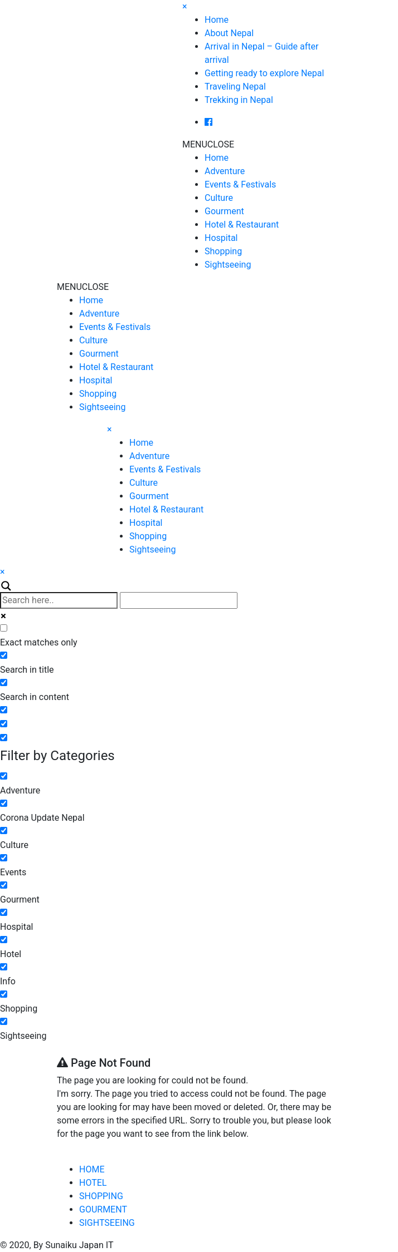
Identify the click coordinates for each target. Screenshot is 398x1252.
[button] (208, 144)
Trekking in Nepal (239, 100)
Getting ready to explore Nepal (264, 73)
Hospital (221, 238)
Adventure (225, 171)
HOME (91, 1169)
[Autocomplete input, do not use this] (178, 600)
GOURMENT (103, 1209)
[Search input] (59, 600)
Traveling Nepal (235, 86)
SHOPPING (101, 1196)
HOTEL (92, 1182)
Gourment (224, 211)
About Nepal (229, 33)
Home (217, 19)
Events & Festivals (240, 184)
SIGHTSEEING (107, 1223)
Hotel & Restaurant (242, 224)
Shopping (223, 251)
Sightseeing (228, 264)
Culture (219, 198)
